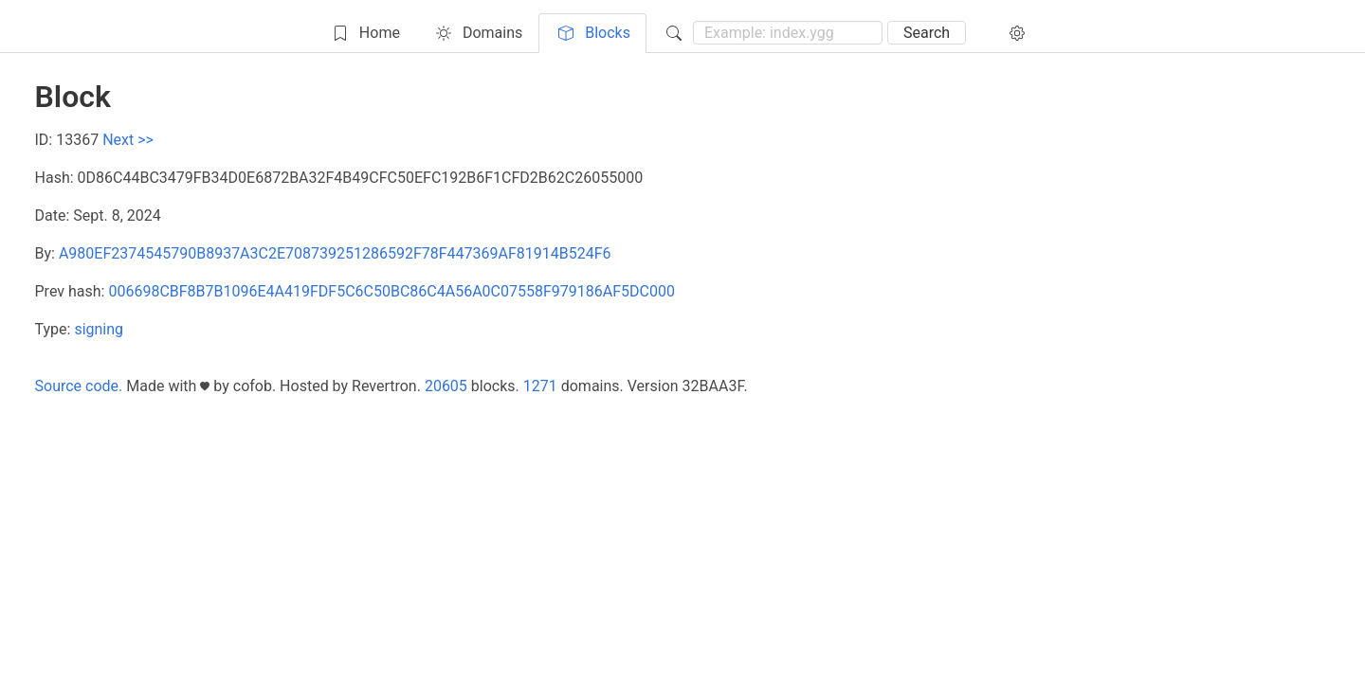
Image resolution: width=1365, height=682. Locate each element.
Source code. (79, 386)
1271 (540, 386)
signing (98, 329)
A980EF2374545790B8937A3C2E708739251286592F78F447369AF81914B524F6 (335, 253)
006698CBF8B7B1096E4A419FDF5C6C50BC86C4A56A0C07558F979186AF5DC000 (391, 291)
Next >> (128, 140)
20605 (446, 386)
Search (926, 33)
